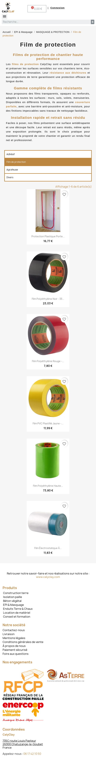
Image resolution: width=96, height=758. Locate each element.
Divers (9, 177)
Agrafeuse (12, 169)
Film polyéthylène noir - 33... (48, 298)
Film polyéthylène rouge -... (48, 361)
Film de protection (16, 161)
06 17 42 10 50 (32, 754)
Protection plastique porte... (48, 236)
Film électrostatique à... (48, 548)
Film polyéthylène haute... (48, 485)
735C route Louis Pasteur (19, 741)
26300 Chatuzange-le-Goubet (23, 744)
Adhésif (10, 154)
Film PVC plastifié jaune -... (48, 423)
